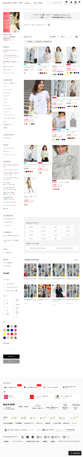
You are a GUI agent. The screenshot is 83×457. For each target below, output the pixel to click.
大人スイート (6, 151)
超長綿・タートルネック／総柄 (60, 182)
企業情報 (53, 441)
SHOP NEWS (6, 266)
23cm (17, 304)
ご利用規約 (6, 441)
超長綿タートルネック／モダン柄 (58, 66)
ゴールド (43, 238)
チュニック (6, 112)
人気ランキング (7, 70)
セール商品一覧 (7, 252)
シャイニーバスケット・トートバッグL (30, 165)
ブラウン (68, 227)
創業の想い (48, 423)
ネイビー (31, 238)
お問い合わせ (66, 423)
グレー (55, 227)
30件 (62, 36)
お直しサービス (33, 418)
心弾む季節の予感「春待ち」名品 (8, 198)
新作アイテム (8, 66)
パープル (68, 231)
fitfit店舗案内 (18, 423)
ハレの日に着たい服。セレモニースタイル (9, 188)
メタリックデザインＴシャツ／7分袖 (44, 165)
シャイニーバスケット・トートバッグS (72, 132)
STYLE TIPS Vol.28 (9, 202)
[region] (41, 3)
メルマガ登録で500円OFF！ (12, 386)
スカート (5, 102)
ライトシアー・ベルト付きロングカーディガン (58, 100)
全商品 (5, 127)
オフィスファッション (9, 154)
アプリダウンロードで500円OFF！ (51, 387)
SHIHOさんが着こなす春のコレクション (10, 173)
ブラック (43, 227)
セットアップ (6, 105)
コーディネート (7, 225)
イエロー (31, 235)
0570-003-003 (70, 430)
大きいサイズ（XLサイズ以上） (38, 248)
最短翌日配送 (23, 418)
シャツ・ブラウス (7, 108)
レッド (55, 235)
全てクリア (11, 361)
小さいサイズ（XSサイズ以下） (65, 248)
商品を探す (75, 453)
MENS (21, 3)
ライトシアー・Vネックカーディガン (73, 100)
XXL (8, 314)
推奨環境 (45, 441)
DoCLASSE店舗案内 (8, 423)
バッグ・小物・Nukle (9, 118)
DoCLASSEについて (29, 423)
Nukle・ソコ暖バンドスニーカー (30, 197)
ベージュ (31, 231)
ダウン (5, 121)
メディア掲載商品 (7, 263)
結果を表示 (11, 356)
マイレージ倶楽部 (63, 418)
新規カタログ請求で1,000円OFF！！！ (69, 387)
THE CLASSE (6, 138)
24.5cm (17, 312)
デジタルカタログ (7, 222)
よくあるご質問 (57, 423)
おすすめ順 (52, 36)
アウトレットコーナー (9, 73)
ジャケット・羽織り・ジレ (10, 83)
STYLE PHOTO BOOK (9, 219)
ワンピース (6, 96)
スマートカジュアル (8, 148)
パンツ (5, 99)
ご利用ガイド (5, 418)
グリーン (43, 231)
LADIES (14, 3)
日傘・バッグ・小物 (12, 290)
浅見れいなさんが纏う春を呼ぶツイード (9, 193)
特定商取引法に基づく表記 (32, 441)
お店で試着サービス (74, 418)
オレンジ (68, 235)
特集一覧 (5, 208)
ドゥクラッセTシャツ (10, 170)
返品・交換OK (15, 418)
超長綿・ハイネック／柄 (72, 66)
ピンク (43, 235)
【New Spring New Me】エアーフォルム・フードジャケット (11, 56)
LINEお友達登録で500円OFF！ (32, 386)
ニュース (74, 423)
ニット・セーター (7, 89)
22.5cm (17, 300)
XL (7, 310)
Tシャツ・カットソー (8, 115)
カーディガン (6, 93)
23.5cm (17, 308)
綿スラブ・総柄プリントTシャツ (58, 132)
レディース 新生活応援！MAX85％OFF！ (9, 37)
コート (5, 86)
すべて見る (75, 260)
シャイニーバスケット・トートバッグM (44, 66)
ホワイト (31, 227)
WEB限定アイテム (8, 124)
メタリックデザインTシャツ (31, 117)
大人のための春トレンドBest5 (9, 183)
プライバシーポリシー (17, 441)
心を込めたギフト (43, 418)
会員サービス (53, 418)
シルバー (47, 41)
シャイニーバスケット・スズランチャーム (30, 66)
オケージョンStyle (9, 205)
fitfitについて (39, 423)
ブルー (55, 231)
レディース (38, 41)
